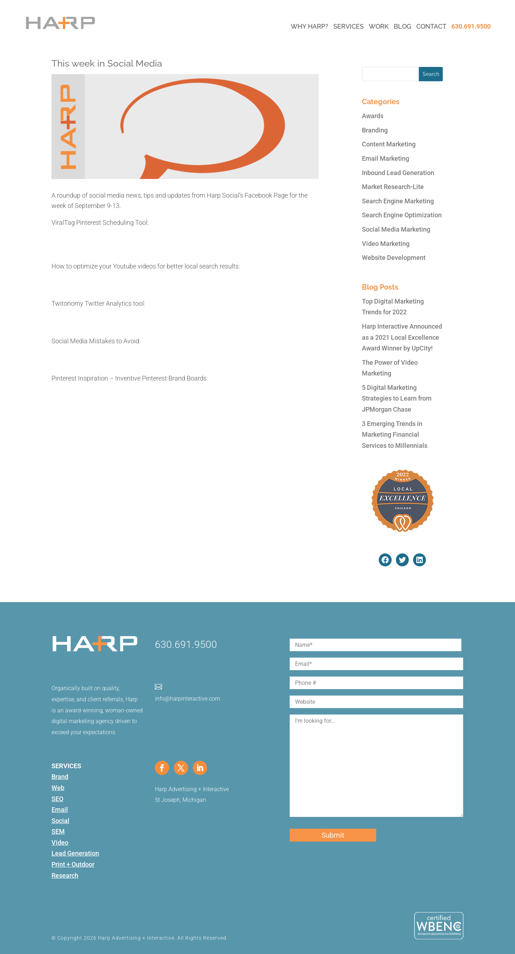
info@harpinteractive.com (187, 698)
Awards (372, 116)
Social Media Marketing (396, 229)
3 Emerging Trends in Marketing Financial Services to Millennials (394, 434)
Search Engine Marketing (398, 201)
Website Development (394, 257)
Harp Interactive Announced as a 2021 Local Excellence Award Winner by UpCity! (402, 337)
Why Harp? (309, 26)
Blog (402, 26)
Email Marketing (385, 158)
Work (379, 26)
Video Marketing (385, 243)
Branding (375, 130)
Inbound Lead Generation (398, 172)
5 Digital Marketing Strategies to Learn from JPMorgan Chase (397, 398)
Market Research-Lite (393, 186)
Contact (431, 26)
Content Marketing (389, 144)
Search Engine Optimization (402, 215)
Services (348, 26)
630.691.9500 (471, 26)
